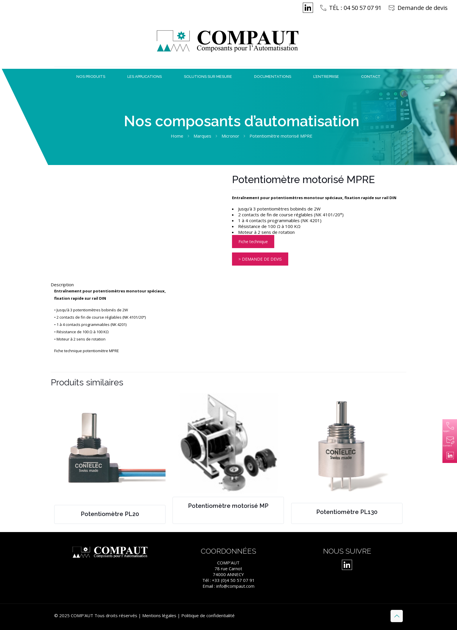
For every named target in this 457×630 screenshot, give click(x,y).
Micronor (230, 136)
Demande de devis (423, 8)
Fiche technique (253, 241)
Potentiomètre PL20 (110, 513)
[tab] (228, 284)
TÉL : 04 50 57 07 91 (355, 8)
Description (62, 284)
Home (177, 136)
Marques (202, 136)
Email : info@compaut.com (228, 586)
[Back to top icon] (397, 616)
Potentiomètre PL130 (346, 511)
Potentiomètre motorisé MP (228, 505)
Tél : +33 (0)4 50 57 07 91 (228, 580)
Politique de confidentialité (208, 615)
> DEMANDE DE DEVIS (260, 259)
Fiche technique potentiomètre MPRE (86, 350)
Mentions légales (159, 615)
